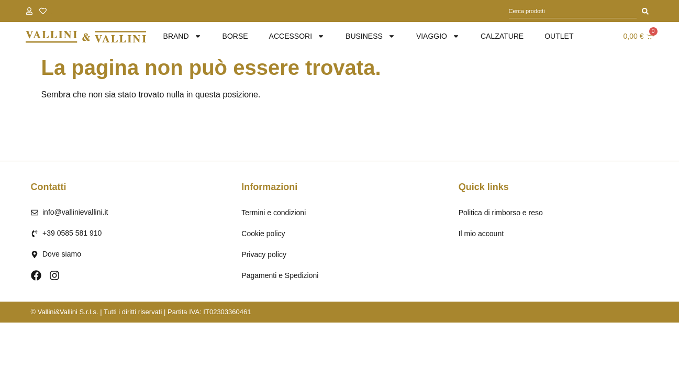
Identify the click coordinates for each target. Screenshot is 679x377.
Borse (235, 36)
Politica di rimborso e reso (501, 212)
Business (370, 36)
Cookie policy (263, 233)
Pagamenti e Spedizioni (279, 275)
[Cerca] (645, 11)
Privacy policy (263, 254)
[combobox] (573, 11)
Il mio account (481, 233)
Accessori (297, 36)
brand (182, 36)
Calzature (502, 36)
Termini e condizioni (273, 212)
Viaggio (438, 36)
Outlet (558, 36)
